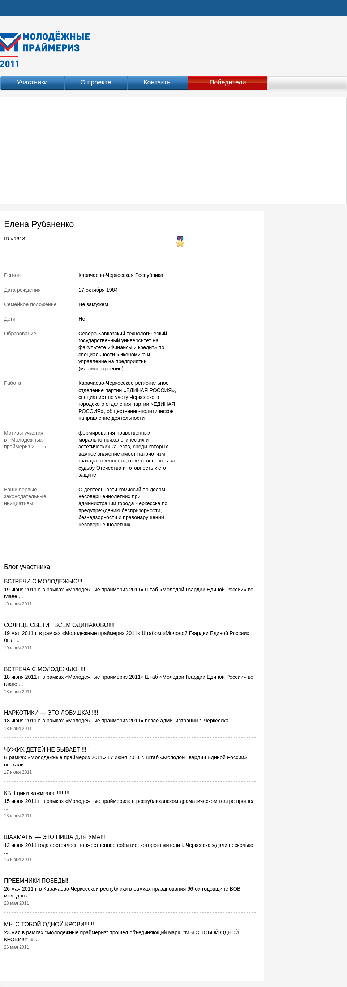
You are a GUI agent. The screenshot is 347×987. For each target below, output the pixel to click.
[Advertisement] (173, 150)
